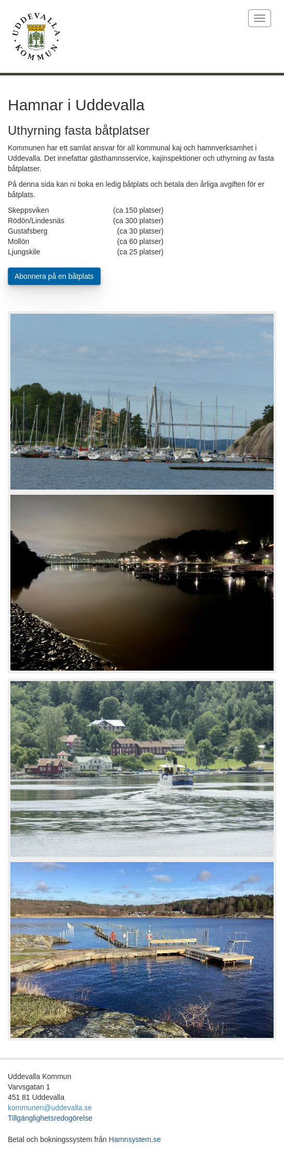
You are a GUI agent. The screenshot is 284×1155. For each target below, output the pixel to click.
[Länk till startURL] (118, 36)
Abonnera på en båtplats (54, 276)
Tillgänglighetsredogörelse (50, 1118)
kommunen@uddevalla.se (50, 1107)
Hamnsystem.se (135, 1139)
